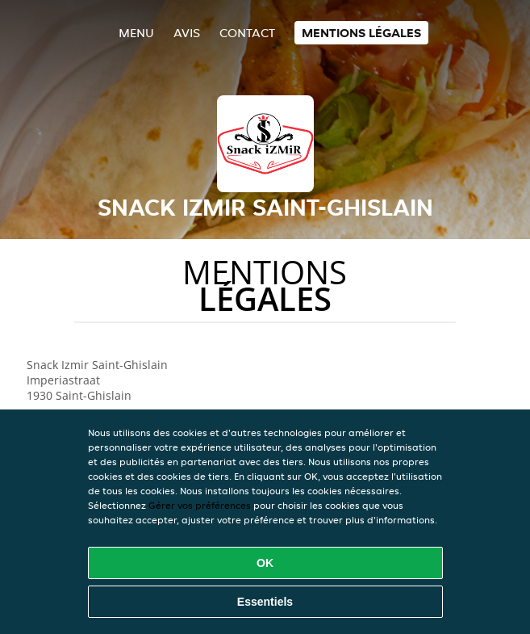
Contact (247, 32)
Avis (186, 32)
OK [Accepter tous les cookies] (265, 562)
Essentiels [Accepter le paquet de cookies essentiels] (265, 601)
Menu (136, 32)
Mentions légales (361, 32)
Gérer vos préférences (199, 505)
